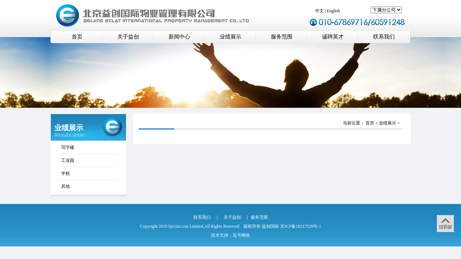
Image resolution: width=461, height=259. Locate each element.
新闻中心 (179, 37)
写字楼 (67, 147)
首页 (77, 37)
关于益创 (128, 37)
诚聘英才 (333, 37)
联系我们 (384, 37)
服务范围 (281, 37)
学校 (65, 173)
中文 (319, 10)
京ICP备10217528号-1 (300, 226)
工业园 (67, 160)
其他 (65, 186)
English (333, 10)
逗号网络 (241, 235)
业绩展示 (230, 37)
